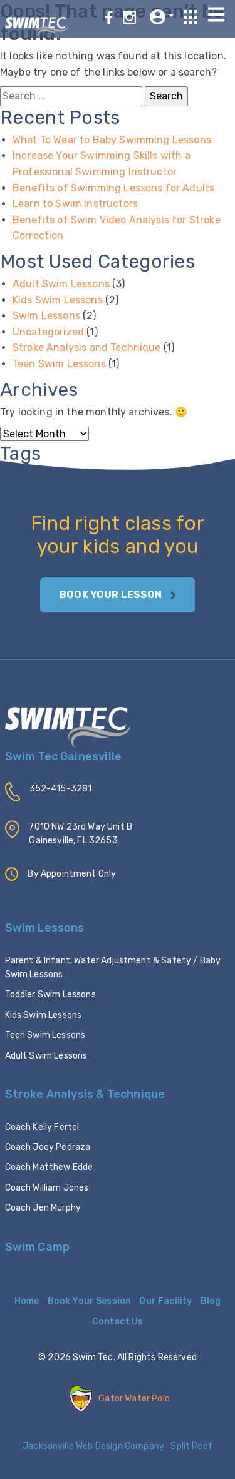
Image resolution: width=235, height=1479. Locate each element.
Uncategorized (48, 332)
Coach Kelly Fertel (42, 1127)
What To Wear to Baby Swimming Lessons (112, 140)
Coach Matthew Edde (49, 1167)
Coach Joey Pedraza (48, 1147)
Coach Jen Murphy (43, 1207)
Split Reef (190, 1446)
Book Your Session (90, 1301)
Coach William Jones (47, 1187)
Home (26, 1301)
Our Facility (165, 1301)
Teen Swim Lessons (59, 364)
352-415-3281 (60, 788)
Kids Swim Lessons (58, 300)
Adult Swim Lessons (61, 284)
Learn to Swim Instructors (75, 204)
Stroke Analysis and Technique (87, 347)
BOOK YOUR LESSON (117, 595)
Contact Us (118, 1321)
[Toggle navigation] (216, 14)
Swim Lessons (46, 316)
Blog (211, 1301)
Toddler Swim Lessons (50, 994)
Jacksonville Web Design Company (93, 1446)
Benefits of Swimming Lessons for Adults (113, 188)
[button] (161, 16)
